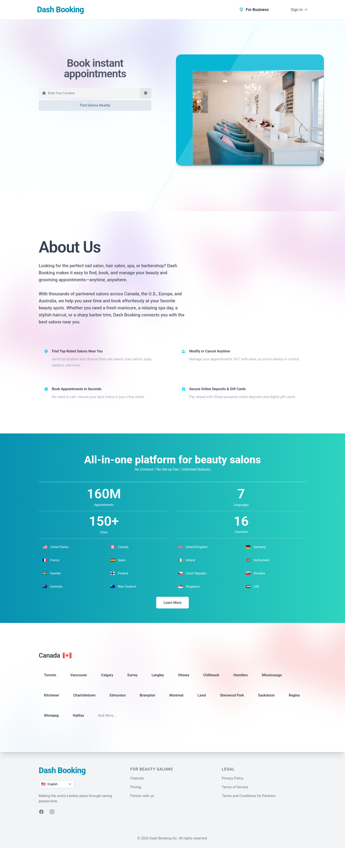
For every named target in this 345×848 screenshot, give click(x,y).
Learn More (172, 603)
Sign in (299, 9)
